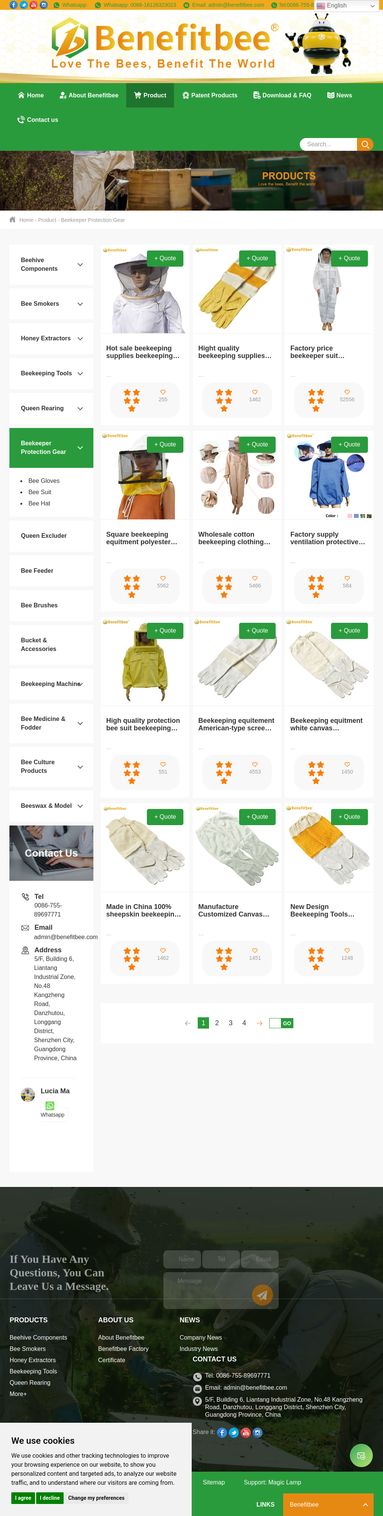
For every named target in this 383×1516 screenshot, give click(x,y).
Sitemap (214, 1482)
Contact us (37, 119)
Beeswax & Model (46, 806)
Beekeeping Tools (46, 373)
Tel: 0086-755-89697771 (237, 1375)
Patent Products (210, 95)
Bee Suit (39, 492)
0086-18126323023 (152, 5)
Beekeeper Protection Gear (93, 220)
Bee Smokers (40, 303)
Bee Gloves (44, 481)
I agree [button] (23, 1498)
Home (30, 95)
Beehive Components (38, 1337)
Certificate (111, 1360)
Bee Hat (39, 503)
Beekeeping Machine (50, 684)
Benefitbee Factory (123, 1349)
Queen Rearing (42, 408)
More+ (18, 1394)
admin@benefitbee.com (235, 5)
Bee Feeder (37, 571)
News (339, 95)
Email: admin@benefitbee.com (246, 1387)
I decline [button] (50, 1498)
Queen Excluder (44, 536)
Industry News (199, 1349)
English (331, 6)
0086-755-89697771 (310, 5)
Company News (201, 1337)
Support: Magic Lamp (272, 1482)
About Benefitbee (88, 95)
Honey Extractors (46, 338)
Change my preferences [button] (96, 1498)
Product (150, 95)
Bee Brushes (39, 605)
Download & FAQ (282, 95)
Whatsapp (52, 1110)
